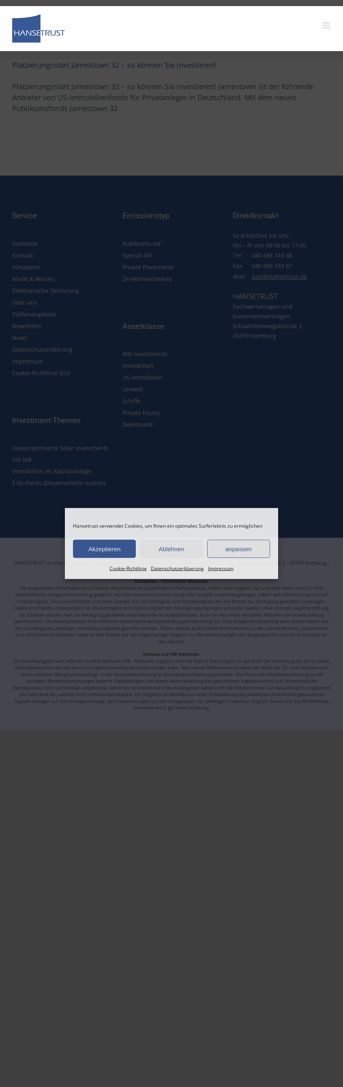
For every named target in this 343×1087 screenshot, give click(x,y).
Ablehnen (171, 548)
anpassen (238, 548)
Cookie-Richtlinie (128, 568)
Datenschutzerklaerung (177, 568)
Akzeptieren (104, 548)
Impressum (221, 568)
